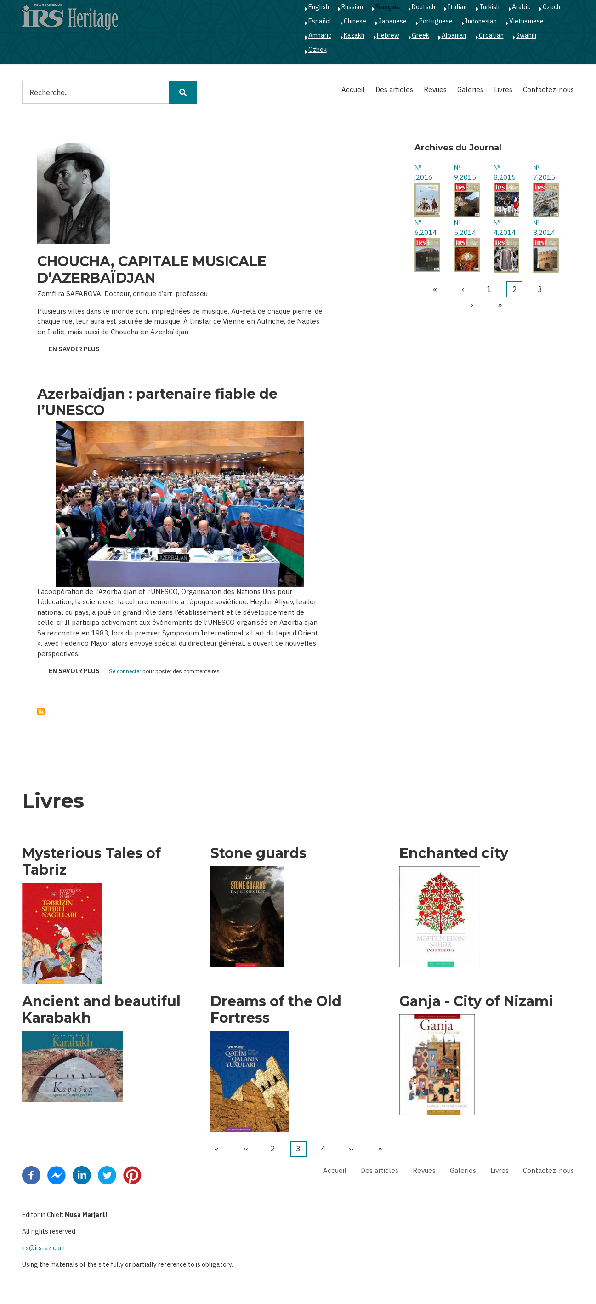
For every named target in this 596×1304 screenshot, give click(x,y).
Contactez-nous (548, 89)
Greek (420, 35)
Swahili (526, 35)
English (318, 7)
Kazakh (354, 35)
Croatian (491, 35)
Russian (352, 7)
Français (387, 7)
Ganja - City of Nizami (476, 1001)
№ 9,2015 (465, 172)
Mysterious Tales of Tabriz (91, 861)
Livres (503, 89)
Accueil (353, 89)
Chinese (355, 21)
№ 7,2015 (544, 172)
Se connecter (125, 672)
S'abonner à (41, 711)
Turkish (489, 7)
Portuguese (436, 21)
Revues (435, 89)
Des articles (394, 89)
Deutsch (423, 7)
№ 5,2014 (465, 227)
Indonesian (481, 21)
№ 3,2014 (544, 227)
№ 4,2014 (505, 227)
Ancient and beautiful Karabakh (101, 1009)
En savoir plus (74, 350)
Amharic (319, 35)
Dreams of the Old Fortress (275, 1009)
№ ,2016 (423, 172)
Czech (551, 7)
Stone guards (258, 853)
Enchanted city (453, 853)
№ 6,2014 (425, 227)
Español (319, 21)
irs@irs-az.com (43, 1248)
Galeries (470, 89)
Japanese (393, 21)
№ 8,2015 (505, 172)
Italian (457, 7)
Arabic (521, 7)
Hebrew (388, 35)
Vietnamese (526, 21)
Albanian (454, 35)
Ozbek (317, 50)
